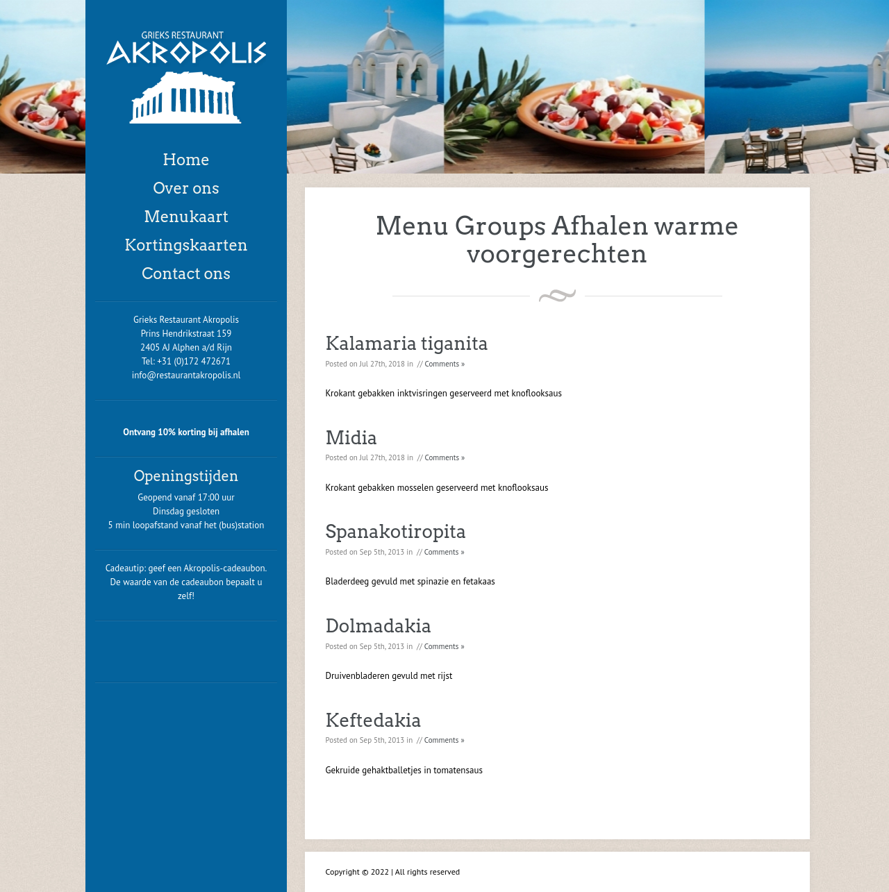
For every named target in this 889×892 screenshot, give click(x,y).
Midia (352, 437)
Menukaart (186, 217)
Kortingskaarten (185, 245)
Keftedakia (374, 720)
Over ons (186, 188)
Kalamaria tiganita (407, 343)
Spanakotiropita (396, 531)
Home (186, 160)
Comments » (445, 364)
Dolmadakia (379, 626)
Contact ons (186, 273)
